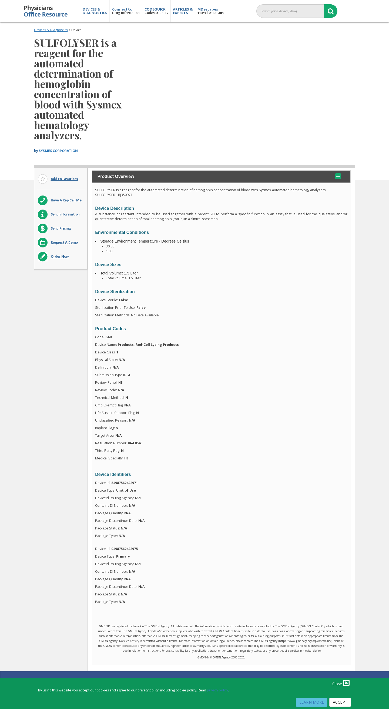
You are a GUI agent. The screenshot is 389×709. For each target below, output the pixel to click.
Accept (340, 702)
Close (341, 683)
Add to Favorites (64, 179)
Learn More (311, 702)
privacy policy (217, 690)
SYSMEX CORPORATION (58, 150)
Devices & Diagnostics (51, 30)
